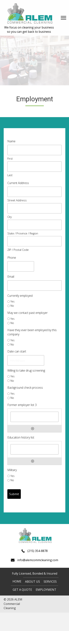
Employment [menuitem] (46, 590)
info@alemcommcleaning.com (37, 560)
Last (10, 175)
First (10, 158)
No (12, 305)
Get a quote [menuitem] (22, 590)
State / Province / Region (22, 233)
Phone (11, 258)
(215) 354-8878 (37, 551)
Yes (12, 301)
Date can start (16, 351)
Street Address (17, 200)
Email (10, 276)
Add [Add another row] (32, 428)
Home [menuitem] (17, 581)
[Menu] (63, 18)
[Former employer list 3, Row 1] (34, 417)
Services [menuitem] (50, 582)
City (9, 217)
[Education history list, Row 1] (34, 449)
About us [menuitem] (32, 582)
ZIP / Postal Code (18, 250)
